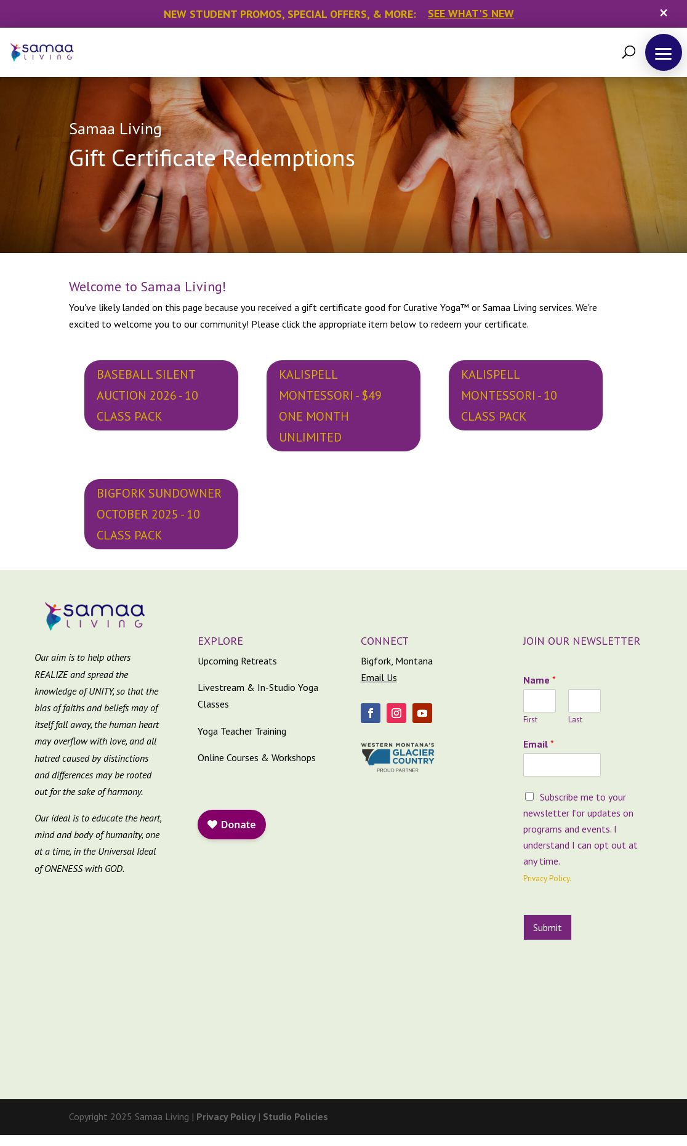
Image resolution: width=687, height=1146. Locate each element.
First (530, 720)
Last (575, 720)
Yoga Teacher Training (242, 731)
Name (539, 680)
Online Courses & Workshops (257, 757)
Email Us (379, 677)
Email (538, 744)
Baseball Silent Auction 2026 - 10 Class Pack (147, 395)
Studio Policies (295, 1116)
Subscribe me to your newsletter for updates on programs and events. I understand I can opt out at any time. (580, 829)
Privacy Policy (227, 1116)
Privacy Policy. (547, 878)
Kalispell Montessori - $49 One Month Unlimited (330, 405)
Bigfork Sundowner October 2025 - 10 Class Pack (159, 514)
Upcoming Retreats (237, 661)
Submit (547, 927)
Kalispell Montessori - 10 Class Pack (509, 395)
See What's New (471, 13)
